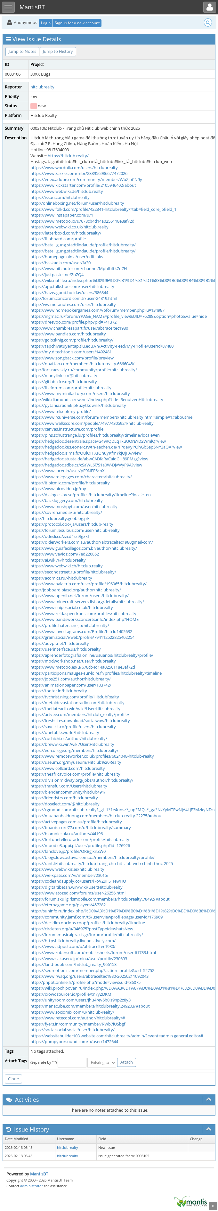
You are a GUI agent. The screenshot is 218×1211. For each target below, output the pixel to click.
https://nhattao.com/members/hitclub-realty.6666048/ (82, 364)
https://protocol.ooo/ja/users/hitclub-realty (71, 524)
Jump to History (58, 51)
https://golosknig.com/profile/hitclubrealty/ (72, 340)
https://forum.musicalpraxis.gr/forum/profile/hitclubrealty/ (86, 934)
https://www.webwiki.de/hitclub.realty (66, 191)
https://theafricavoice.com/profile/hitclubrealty (75, 774)
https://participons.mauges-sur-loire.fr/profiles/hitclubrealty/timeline (96, 673)
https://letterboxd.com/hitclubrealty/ (65, 233)
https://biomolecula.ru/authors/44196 (66, 833)
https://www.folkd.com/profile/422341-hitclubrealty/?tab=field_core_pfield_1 (103, 209)
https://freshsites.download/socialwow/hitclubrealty (80, 720)
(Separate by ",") (43, 1062)
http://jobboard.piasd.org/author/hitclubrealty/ (75, 590)
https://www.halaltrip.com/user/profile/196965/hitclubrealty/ (88, 584)
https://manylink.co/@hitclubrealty (63, 375)
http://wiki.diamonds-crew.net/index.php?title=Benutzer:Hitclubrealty (96, 399)
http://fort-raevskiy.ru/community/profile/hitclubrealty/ (83, 370)
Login (46, 23)
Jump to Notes (22, 51)
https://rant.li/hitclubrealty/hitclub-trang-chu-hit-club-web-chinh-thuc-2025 (101, 863)
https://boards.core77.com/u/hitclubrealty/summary (80, 827)
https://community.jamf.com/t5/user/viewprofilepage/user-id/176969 (96, 917)
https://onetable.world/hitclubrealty (64, 732)
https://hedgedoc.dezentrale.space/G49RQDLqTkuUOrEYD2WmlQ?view (98, 441)
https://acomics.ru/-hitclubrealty (61, 578)
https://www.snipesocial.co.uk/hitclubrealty (71, 607)
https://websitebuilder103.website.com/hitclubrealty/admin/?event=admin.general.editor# (116, 1036)
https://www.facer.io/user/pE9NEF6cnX (67, 471)
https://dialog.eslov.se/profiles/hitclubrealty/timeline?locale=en (90, 495)
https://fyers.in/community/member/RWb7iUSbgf (77, 1024)
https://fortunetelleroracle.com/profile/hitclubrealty (79, 839)
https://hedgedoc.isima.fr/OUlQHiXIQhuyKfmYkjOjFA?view (85, 453)
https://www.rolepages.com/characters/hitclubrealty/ (81, 477)
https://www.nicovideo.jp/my (58, 488)
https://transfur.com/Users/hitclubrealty (68, 786)
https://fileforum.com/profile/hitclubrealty (70, 388)
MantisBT (39, 1174)
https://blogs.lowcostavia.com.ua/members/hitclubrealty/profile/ (92, 857)
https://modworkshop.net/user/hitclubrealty (73, 661)
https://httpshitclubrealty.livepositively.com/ (73, 940)
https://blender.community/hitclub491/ (68, 792)
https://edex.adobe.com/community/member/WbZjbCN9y (86, 179)
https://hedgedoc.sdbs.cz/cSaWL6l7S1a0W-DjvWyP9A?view (86, 465)
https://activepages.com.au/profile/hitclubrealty (76, 822)
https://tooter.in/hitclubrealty (58, 691)
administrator (31, 1185)
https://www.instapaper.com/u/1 (61, 215)
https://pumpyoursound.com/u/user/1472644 (74, 1041)
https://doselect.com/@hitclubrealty (65, 804)
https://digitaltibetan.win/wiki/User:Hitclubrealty (76, 887)
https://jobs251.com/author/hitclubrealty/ (70, 679)
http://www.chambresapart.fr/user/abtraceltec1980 (79, 328)
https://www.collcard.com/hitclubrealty (67, 768)
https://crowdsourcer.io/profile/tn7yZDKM (70, 994)
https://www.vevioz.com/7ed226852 (64, 554)
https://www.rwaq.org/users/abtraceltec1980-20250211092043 (89, 976)
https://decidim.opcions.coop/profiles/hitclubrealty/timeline (87, 923)
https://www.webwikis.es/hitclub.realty (67, 869)
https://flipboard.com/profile (58, 239)
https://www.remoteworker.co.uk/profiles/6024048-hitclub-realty (92, 756)
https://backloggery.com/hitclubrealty (66, 500)
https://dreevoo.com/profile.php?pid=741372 (73, 322)
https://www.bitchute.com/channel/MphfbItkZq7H (78, 268)
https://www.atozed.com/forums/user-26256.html (77, 893)
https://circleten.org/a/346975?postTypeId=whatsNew (81, 929)
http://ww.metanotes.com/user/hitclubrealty (73, 304)
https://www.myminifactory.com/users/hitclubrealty (80, 393)
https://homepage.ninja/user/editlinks (66, 257)
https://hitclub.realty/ (68, 156)
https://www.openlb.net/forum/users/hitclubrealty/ (79, 595)
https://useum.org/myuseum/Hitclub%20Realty (75, 762)
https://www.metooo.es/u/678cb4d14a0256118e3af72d (82, 667)
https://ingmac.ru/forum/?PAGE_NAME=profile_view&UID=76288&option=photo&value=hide (118, 316)
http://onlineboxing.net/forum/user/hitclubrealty (77, 203)
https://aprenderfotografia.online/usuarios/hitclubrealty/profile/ (91, 655)
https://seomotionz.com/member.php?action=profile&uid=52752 (92, 970)
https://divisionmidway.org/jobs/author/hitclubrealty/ (81, 780)
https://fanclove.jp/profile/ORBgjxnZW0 (68, 851)
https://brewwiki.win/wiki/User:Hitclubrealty (72, 744)
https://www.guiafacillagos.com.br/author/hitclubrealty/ (83, 548)
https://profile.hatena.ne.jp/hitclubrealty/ (69, 625)
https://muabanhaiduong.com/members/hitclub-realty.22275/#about (96, 816)
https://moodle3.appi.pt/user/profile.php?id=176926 (80, 845)
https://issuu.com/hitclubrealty (60, 197)
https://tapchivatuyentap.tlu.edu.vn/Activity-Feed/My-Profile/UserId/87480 (102, 346)
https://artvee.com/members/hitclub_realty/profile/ (79, 714)
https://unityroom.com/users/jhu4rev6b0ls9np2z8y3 (80, 1000)
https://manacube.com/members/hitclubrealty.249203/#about (90, 1006)
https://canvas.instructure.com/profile (66, 429)
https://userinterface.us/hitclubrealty (65, 649)
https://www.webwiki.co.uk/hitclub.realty (69, 227)
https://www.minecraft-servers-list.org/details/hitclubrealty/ (87, 602)
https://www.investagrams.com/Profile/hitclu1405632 (81, 631)
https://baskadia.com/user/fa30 (60, 263)
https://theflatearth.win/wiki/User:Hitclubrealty (75, 709)
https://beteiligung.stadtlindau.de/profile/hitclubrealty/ (83, 245)
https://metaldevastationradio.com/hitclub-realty (77, 702)
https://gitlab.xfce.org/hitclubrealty (63, 381)
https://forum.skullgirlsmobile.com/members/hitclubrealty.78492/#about (100, 899)
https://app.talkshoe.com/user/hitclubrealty (72, 286)
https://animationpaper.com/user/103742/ (70, 685)
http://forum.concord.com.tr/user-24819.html (73, 298)
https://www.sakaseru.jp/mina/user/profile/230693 (78, 958)
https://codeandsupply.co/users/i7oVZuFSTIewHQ (78, 881)
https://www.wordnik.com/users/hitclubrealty (74, 167)
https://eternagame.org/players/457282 (68, 905)
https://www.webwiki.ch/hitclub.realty (66, 566)
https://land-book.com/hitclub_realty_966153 (73, 964)
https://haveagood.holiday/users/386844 (69, 292)
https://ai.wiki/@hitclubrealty (58, 560)
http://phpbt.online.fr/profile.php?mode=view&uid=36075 (85, 982)
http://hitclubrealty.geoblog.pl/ (59, 518)
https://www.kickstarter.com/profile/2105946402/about (83, 185)
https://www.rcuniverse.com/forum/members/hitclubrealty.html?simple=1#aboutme (111, 417)
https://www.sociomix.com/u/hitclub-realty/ (72, 1012)
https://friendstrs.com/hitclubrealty (64, 798)
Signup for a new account (77, 23)
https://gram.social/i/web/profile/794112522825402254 (82, 637)
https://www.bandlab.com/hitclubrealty (68, 334)
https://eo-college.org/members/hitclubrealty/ (74, 750)
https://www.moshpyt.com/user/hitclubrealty (73, 506)
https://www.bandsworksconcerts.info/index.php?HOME (84, 619)
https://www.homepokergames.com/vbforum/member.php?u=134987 (97, 310)
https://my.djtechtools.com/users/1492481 (71, 352)
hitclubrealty (42, 87)
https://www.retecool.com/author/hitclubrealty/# (77, 1018)
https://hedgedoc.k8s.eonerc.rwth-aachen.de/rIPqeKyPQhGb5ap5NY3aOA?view (106, 447)
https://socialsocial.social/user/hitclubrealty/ (72, 1030)
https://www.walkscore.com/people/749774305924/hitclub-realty (92, 423)
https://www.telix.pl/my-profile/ (60, 411)
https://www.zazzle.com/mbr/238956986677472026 (78, 173)
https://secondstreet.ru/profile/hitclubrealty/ (73, 572)
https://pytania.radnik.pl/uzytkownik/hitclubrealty (78, 405)
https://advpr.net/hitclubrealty (59, 643)
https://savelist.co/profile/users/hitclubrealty (73, 726)
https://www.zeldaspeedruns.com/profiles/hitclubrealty (83, 613)
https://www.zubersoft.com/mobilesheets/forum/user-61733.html (93, 952)
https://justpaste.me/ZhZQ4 (57, 274)
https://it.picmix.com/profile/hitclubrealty (70, 483)
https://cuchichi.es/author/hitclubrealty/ (68, 738)
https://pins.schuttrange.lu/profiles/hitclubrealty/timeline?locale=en (95, 435)
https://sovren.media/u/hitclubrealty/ (66, 512)
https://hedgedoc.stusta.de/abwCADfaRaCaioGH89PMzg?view (89, 459)
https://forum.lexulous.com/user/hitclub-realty (75, 530)
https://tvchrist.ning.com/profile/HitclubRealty (74, 697)
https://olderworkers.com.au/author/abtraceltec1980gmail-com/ (91, 542)
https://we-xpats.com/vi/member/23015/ (69, 875)
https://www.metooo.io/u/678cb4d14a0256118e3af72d (82, 221)
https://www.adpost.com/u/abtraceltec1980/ (73, 946)
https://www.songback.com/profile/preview (72, 358)
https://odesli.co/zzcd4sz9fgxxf (59, 536)
